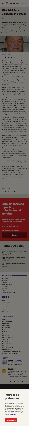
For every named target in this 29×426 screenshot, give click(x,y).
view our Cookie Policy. (10, 414)
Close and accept (11, 420)
